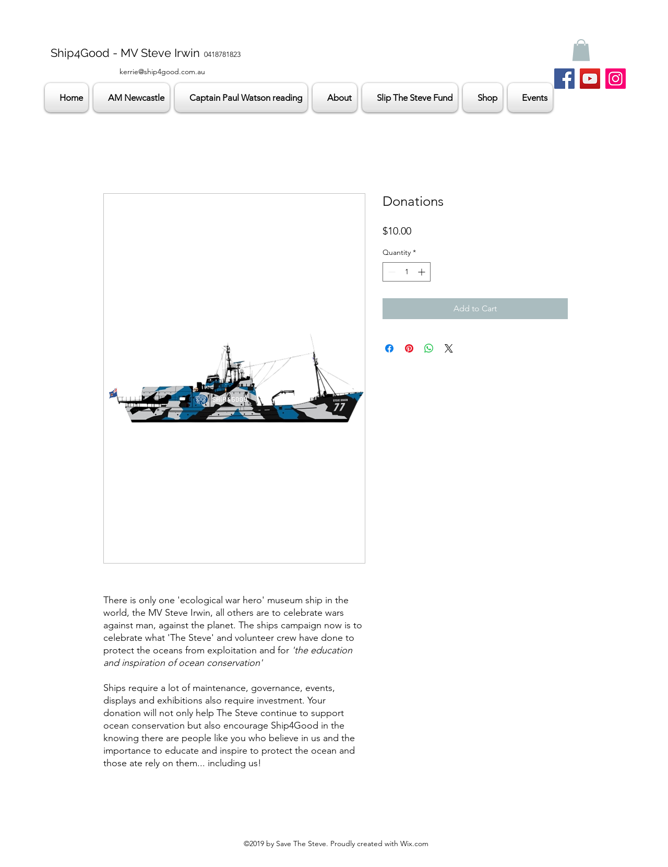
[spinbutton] (406, 272)
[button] (581, 50)
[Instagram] (615, 78)
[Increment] (422, 272)
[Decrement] (390, 272)
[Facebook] (564, 78)
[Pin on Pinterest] (409, 348)
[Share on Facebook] (389, 348)
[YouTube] (590, 78)
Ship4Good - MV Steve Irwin (125, 53)
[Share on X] (449, 348)
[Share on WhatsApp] (429, 348)
